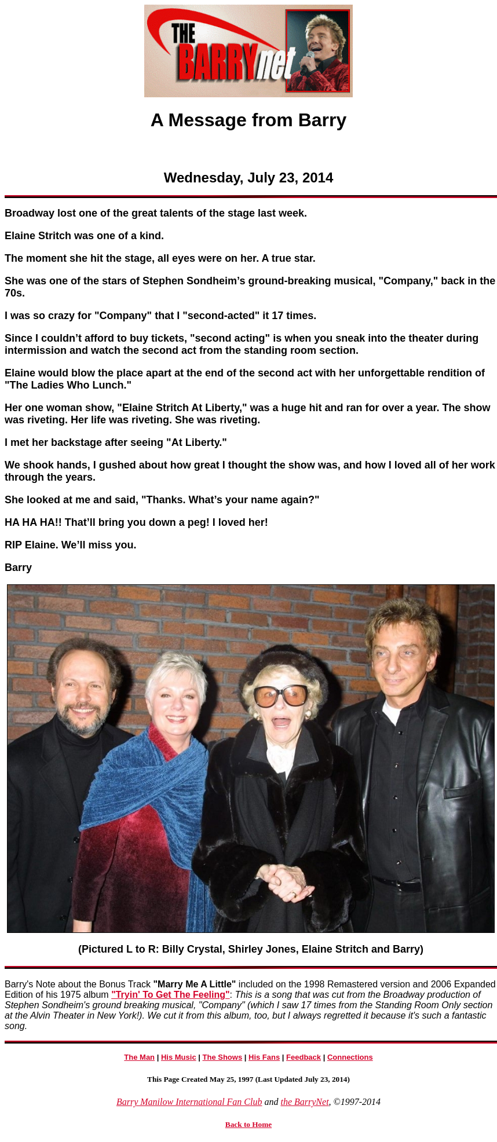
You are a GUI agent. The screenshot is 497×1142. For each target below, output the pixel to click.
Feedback (303, 1057)
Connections (350, 1057)
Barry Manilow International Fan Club (189, 1102)
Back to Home (248, 1124)
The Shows (223, 1057)
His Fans (264, 1057)
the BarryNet (304, 1102)
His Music (178, 1057)
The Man (139, 1057)
